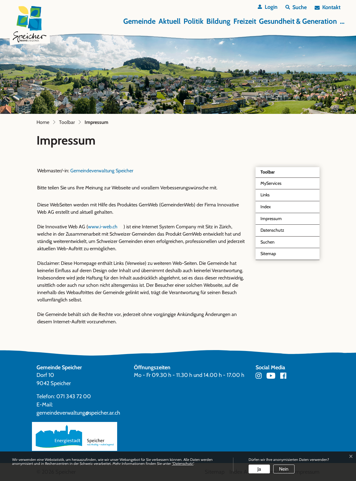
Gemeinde (139, 21)
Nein (283, 469)
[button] (296, 7)
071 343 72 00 (73, 396)
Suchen (267, 242)
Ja (259, 469)
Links (265, 195)
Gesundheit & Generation (298, 21)
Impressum (274, 220)
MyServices (270, 183)
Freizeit (244, 21)
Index (265, 206)
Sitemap (268, 253)
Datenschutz (272, 230)
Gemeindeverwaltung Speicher (101, 171)
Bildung (218, 21)
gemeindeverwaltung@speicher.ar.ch (78, 412)
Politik (193, 21)
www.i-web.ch (106, 227)
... (342, 21)
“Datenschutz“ (183, 463)
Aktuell (169, 21)
